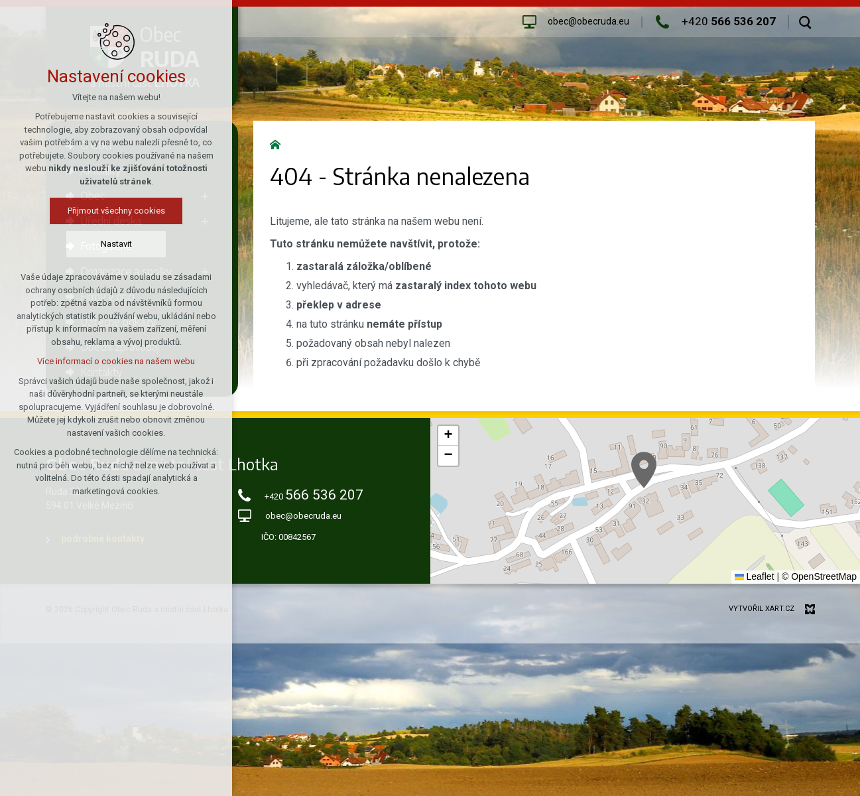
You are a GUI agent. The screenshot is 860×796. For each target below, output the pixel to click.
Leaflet (754, 576)
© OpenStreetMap (819, 576)
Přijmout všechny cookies (116, 211)
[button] (643, 469)
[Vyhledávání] (805, 22)
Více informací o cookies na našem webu (116, 361)
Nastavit (116, 244)
